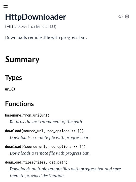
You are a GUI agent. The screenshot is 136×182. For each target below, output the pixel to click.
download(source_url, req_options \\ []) (44, 131)
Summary (22, 59)
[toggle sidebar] (5, 6)
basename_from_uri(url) (27, 115)
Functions (19, 103)
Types (13, 77)
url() (10, 89)
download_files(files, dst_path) (36, 162)
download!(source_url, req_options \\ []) (45, 146)
